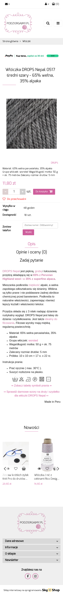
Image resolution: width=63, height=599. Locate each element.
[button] (55, 4)
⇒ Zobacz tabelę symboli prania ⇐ (31, 385)
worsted (33, 340)
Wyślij (28, 232)
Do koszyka (44, 191)
